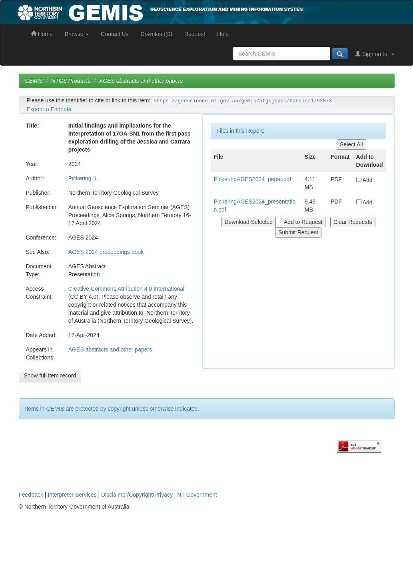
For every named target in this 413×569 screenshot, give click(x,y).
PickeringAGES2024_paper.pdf (252, 179)
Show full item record (50, 375)
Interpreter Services (72, 494)
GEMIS (34, 81)
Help (223, 34)
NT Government (197, 494)
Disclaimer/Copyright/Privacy (137, 494)
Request (194, 34)
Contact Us (114, 34)
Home (42, 34)
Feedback (31, 494)
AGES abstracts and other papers (141, 81)
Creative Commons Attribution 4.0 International (126, 288)
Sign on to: (375, 54)
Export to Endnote (49, 109)
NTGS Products (70, 81)
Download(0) (156, 34)
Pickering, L (83, 178)
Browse (77, 34)
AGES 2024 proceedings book (106, 252)
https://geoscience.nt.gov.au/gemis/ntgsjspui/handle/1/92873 (243, 101)
